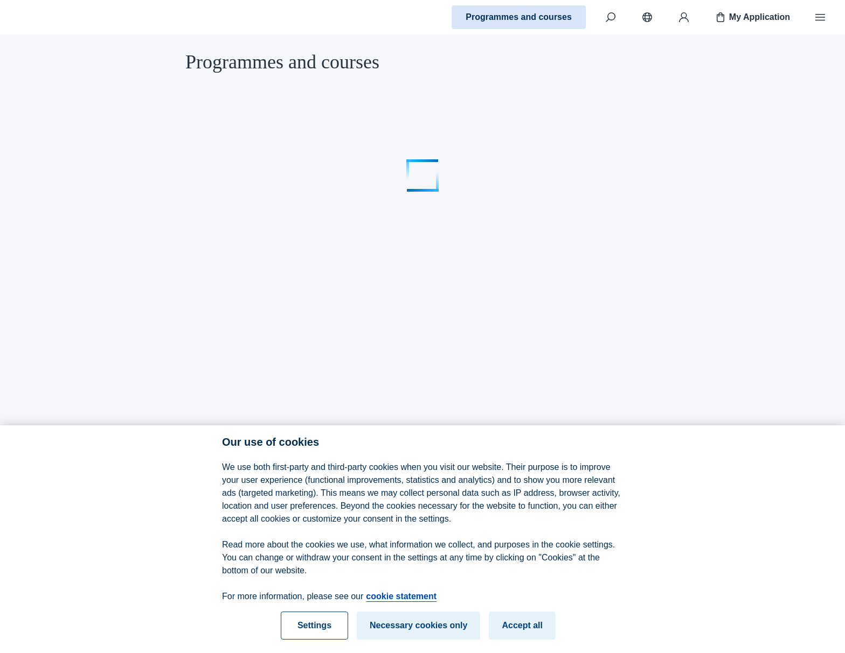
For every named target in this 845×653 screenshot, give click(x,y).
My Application (752, 17)
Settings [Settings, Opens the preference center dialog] (314, 629)
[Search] (610, 17)
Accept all (522, 629)
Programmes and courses (519, 17)
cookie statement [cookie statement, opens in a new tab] (401, 600)
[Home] (46, 17)
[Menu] (820, 17)
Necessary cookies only (418, 629)
